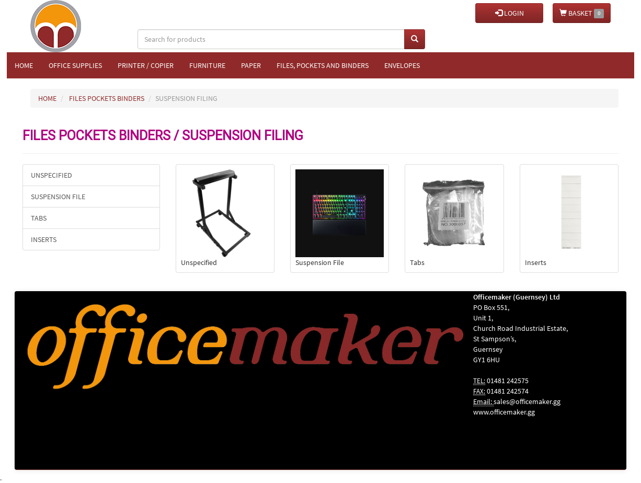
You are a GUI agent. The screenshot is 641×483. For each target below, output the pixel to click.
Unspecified (51, 175)
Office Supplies (75, 65)
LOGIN (509, 13)
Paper (251, 65)
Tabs (39, 218)
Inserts (43, 239)
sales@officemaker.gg (527, 401)
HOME (47, 98)
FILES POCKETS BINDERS (106, 98)
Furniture (207, 65)
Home (24, 65)
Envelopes (402, 65)
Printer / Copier (146, 65)
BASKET (581, 13)
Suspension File (58, 196)
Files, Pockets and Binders (323, 65)
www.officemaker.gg (504, 412)
